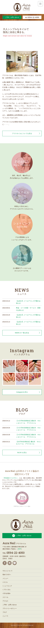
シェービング (7, 586)
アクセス (5, 601)
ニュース (5, 616)
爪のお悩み (6, 593)
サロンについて (7, 571)
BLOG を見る (22, 452)
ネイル (5, 582)
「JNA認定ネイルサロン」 (10, 478)
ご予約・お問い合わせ (12, 17)
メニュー (5, 578)
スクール (5, 597)
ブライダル (6, 589)
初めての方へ (7, 574)
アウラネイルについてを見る (22, 133)
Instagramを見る (22, 392)
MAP (19, 549)
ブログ (5, 612)
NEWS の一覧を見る (22, 333)
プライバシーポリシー (10, 608)
